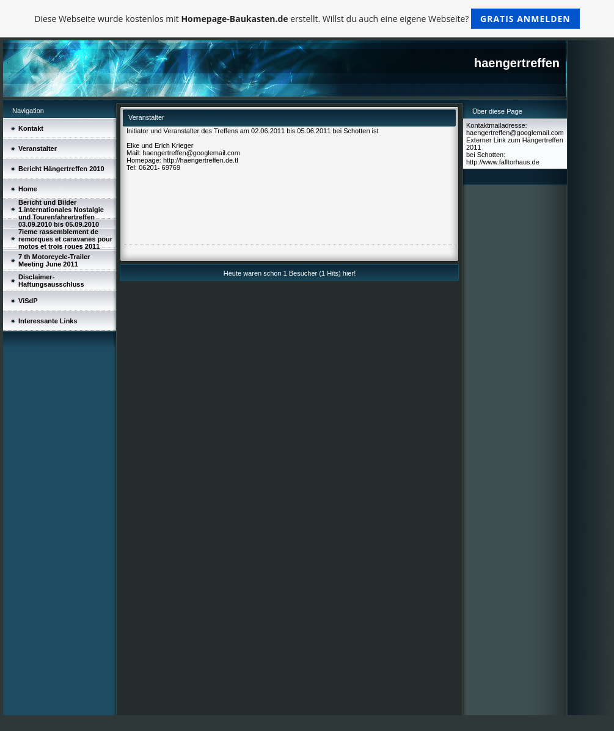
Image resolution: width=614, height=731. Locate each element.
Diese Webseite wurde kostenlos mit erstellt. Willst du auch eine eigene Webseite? (307, 19)
